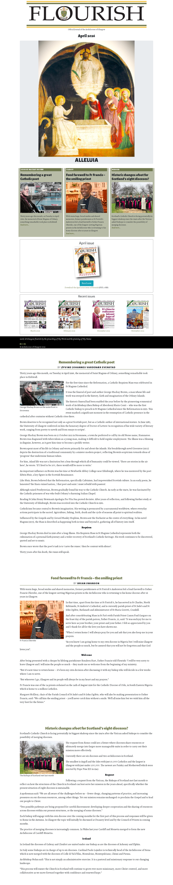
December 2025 (103, 331)
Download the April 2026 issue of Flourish (82, 287)
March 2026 (35, 331)
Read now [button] (86, 283)
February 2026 (69, 331)
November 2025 (137, 331)
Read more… (24, 225)
